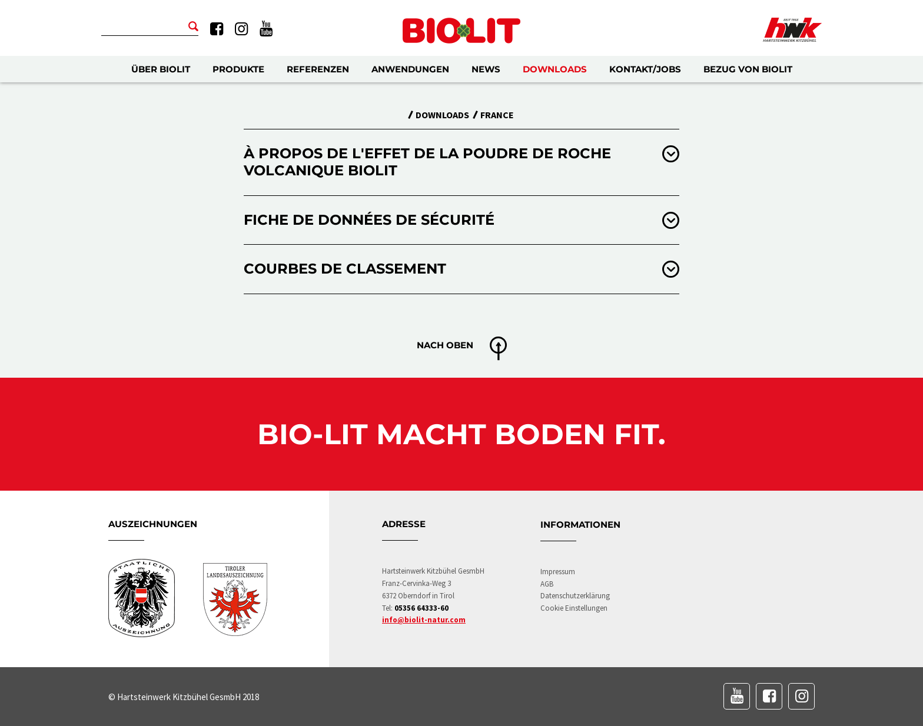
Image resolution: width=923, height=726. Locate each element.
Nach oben (445, 345)
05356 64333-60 (421, 608)
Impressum (557, 572)
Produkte (238, 69)
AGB (546, 584)
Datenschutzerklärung (575, 596)
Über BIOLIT (160, 69)
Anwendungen (410, 69)
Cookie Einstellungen (573, 608)
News (486, 69)
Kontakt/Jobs (645, 69)
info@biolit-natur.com (424, 620)
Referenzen (318, 69)
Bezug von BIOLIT (747, 69)
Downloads (555, 69)
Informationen (580, 524)
